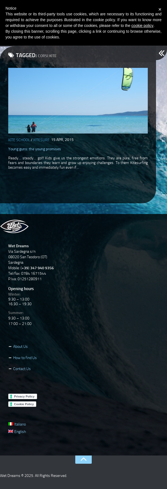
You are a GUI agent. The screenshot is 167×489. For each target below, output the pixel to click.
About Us (20, 346)
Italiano (17, 424)
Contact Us (22, 368)
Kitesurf (41, 140)
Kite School (19, 140)
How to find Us (25, 357)
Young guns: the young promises (34, 149)
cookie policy (142, 25)
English (17, 431)
